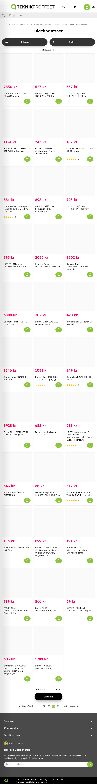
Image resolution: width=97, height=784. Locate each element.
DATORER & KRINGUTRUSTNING (29, 25)
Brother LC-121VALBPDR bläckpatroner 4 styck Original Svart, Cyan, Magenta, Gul (15, 669)
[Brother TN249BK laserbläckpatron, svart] (48, 640)
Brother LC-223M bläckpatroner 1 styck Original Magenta (76, 550)
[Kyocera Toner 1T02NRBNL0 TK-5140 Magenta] (80, 239)
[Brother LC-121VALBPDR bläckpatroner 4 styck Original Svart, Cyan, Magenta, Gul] (17, 640)
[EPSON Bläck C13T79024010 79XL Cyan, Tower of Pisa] (17, 583)
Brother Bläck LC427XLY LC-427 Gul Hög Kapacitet (17, 149)
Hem (11, 25)
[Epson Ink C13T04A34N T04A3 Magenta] (17, 68)
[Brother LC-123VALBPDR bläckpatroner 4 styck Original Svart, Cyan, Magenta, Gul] (48, 522)
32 (44, 706)
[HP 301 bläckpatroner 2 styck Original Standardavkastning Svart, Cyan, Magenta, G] (80, 407)
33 (49, 706)
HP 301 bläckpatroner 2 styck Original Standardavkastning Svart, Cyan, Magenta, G (79, 436)
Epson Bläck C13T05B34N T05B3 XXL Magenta (16, 433)
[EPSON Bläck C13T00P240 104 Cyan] (17, 522)
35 (58, 706)
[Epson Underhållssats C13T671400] (17, 467)
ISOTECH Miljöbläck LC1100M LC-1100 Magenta (79, 609)
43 (65, 706)
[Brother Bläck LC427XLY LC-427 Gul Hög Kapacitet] (17, 123)
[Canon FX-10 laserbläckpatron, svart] (48, 583)
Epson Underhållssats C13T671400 (14, 493)
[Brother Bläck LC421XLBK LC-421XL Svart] (48, 296)
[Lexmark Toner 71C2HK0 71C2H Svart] (17, 296)
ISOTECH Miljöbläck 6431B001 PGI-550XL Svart (48, 493)
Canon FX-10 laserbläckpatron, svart (46, 609)
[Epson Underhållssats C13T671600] (48, 407)
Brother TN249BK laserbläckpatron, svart (46, 667)
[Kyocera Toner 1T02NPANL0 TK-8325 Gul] (48, 239)
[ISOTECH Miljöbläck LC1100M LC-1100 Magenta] (80, 583)
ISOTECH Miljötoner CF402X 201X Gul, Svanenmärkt (44, 209)
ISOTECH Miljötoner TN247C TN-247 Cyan (76, 94)
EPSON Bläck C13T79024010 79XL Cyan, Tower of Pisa (16, 611)
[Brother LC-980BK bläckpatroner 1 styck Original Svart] (48, 123)
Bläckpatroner (81, 25)
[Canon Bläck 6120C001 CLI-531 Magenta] (80, 123)
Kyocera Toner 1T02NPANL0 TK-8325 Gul (47, 265)
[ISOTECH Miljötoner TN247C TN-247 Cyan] (80, 68)
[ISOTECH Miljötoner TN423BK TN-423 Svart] (17, 239)
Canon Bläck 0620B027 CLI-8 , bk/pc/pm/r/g (46, 378)
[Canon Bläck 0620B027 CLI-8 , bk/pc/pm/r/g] (48, 352)
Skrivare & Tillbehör (52, 25)
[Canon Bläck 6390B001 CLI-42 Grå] (80, 352)
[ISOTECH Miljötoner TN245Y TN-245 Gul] (48, 68)
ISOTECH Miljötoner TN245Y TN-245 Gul (44, 94)
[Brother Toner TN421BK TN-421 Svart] (17, 352)
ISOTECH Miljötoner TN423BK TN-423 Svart (15, 265)
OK (90, 764)
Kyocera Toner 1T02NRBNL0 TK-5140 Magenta (77, 267)
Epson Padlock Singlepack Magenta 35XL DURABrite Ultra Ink (16, 209)
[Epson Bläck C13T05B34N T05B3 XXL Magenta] (17, 407)
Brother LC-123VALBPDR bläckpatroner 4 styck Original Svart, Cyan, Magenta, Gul (46, 551)
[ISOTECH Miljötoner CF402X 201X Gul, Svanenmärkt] (48, 181)
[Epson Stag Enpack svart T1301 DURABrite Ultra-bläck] (80, 467)
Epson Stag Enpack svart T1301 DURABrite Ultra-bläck (79, 493)
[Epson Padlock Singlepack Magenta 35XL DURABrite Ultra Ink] (17, 181)
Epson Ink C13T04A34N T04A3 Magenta (15, 94)
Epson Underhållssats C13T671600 (45, 433)
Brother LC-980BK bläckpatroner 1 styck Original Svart (45, 151)
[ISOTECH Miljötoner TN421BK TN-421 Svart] (80, 181)
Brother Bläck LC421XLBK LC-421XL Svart (47, 323)
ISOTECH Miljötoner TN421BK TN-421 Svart (77, 207)
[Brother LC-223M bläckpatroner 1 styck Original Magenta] (80, 522)
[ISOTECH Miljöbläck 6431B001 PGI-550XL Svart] (48, 467)
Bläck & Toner (68, 25)
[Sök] (48, 15)
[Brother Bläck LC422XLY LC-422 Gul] (80, 296)
